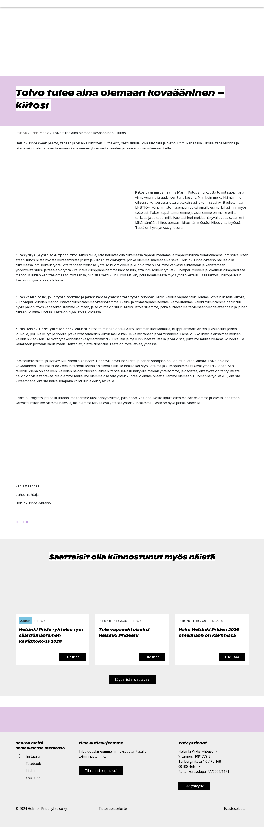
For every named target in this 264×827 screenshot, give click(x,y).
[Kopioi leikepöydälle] (27, 522)
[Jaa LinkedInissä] (23, 522)
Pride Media (39, 133)
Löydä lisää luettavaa (132, 679)
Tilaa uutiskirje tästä (101, 770)
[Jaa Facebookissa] (17, 522)
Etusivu (21, 133)
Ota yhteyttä (194, 785)
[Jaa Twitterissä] (20, 522)
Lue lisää (72, 657)
